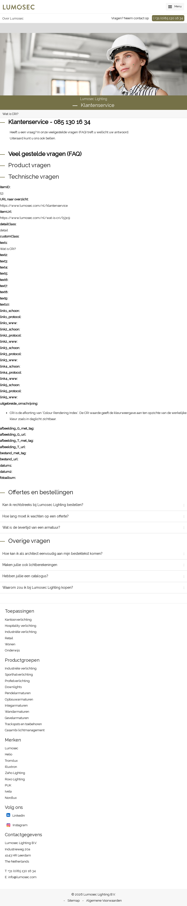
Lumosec (11, 748)
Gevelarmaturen (17, 718)
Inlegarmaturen (16, 705)
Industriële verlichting (21, 632)
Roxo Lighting (15, 779)
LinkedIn (18, 815)
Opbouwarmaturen (19, 699)
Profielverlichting (17, 681)
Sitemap (73, 900)
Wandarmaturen (17, 711)
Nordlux (11, 798)
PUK (8, 785)
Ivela (8, 791)
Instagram (20, 825)
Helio (8, 754)
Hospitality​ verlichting (20, 626)
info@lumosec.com (22, 877)
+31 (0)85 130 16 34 (168, 18)
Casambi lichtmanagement (25, 730)
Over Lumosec (13, 18)
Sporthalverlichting (19, 674)
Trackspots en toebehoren (23, 724)
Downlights (13, 687)
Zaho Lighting (15, 773)
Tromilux (11, 760)
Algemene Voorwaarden (104, 900)
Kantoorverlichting (18, 619)
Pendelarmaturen (18, 693)
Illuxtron (11, 767)
